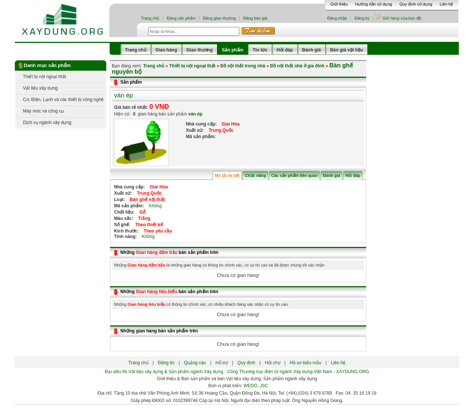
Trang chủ (150, 18)
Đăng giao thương (219, 18)
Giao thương (199, 50)
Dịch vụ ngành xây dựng (43, 122)
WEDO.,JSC (256, 385)
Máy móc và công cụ (40, 111)
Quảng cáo (195, 362)
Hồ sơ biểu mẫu (305, 362)
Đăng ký (361, 18)
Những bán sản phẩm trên (169, 252)
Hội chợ (272, 362)
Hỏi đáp (285, 50)
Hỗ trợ (222, 362)
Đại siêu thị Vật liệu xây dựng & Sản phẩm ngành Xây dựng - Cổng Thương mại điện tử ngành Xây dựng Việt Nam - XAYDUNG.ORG (237, 371)
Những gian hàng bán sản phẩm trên (159, 331)
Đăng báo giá (255, 18)
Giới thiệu (339, 4)
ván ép (123, 95)
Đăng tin (166, 362)
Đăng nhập (337, 18)
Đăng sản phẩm (181, 18)
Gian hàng (166, 50)
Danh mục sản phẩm (47, 65)
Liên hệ (446, 4)
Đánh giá (311, 50)
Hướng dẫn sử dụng (373, 4)
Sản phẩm (232, 50)
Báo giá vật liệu (346, 50)
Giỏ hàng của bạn (400, 18)
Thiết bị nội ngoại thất (41, 76)
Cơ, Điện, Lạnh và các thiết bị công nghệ (60, 99)
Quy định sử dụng (416, 4)
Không (153, 205)
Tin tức (260, 50)
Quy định (246, 362)
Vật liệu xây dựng (37, 88)
